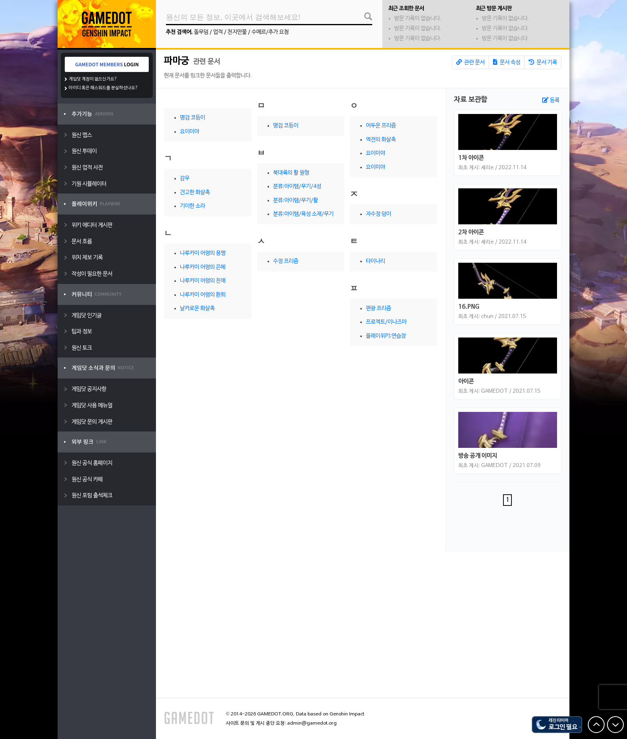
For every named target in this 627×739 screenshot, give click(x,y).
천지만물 (237, 32)
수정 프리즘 (285, 261)
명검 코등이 (192, 118)
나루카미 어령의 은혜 (203, 267)
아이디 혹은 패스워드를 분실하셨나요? (103, 88)
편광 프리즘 (378, 309)
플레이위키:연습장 (386, 336)
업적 (218, 32)
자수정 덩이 (378, 214)
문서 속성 (506, 62)
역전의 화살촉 (381, 140)
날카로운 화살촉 (197, 309)
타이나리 (375, 261)
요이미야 (189, 132)
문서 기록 (543, 62)
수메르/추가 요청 (270, 32)
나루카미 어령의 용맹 (203, 253)
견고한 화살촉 (195, 193)
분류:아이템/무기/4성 (297, 187)
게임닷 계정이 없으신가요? (93, 79)
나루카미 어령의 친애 (203, 281)
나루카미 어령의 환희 (203, 295)
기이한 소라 (192, 206)
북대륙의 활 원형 (291, 173)
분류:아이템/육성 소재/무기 (303, 214)
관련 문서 (470, 62)
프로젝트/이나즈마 (386, 322)
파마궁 (177, 61)
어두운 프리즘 (381, 126)
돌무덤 (201, 32)
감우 (185, 179)
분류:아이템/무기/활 (295, 201)
